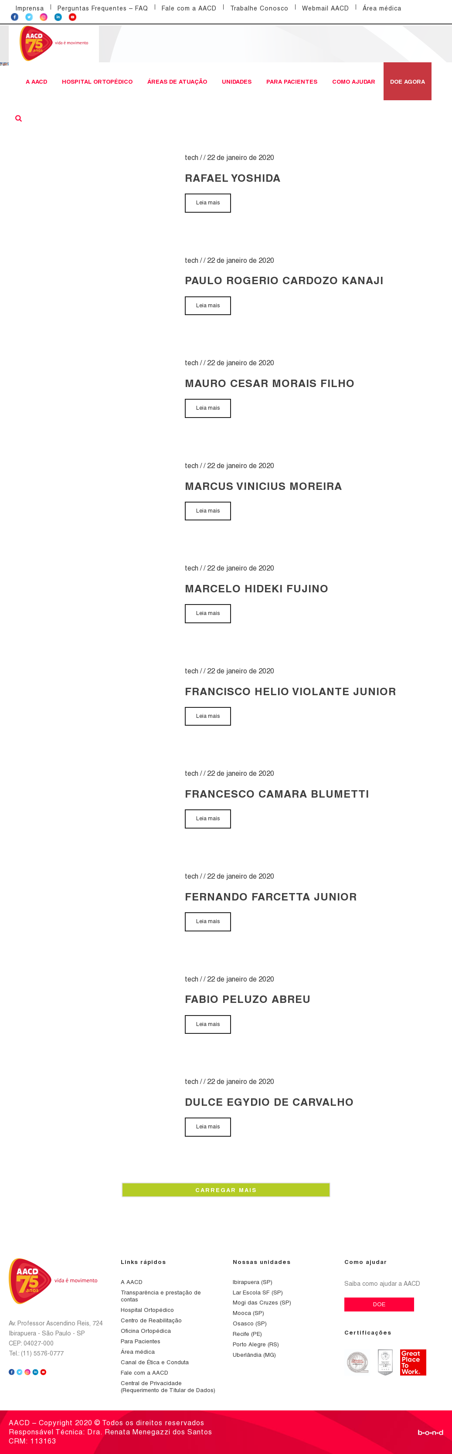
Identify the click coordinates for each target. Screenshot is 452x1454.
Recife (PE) (247, 1334)
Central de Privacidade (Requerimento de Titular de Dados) (168, 1387)
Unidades (236, 81)
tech (191, 157)
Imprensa (29, 8)
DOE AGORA (407, 81)
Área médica (382, 8)
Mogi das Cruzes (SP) (262, 1302)
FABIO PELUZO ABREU (248, 999)
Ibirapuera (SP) (252, 1282)
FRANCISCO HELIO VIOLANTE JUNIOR (290, 691)
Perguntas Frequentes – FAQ (103, 8)
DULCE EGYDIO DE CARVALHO (269, 1102)
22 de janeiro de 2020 (240, 157)
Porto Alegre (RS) (256, 1344)
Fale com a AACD (189, 8)
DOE (379, 1304)
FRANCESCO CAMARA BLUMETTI (277, 794)
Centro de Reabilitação (151, 1320)
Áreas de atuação (177, 81)
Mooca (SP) (248, 1313)
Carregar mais (226, 1189)
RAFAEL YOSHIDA (233, 178)
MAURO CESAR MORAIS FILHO (270, 383)
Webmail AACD (325, 8)
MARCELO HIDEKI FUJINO (257, 588)
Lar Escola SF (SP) (258, 1292)
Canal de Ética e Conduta (155, 1362)
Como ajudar (353, 81)
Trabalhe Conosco (259, 8)
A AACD (36, 81)
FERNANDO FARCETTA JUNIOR (271, 896)
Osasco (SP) (250, 1323)
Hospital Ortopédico (97, 81)
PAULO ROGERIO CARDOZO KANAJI (284, 280)
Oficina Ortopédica (146, 1331)
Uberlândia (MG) (254, 1355)
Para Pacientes (291, 81)
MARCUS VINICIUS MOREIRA (263, 486)
